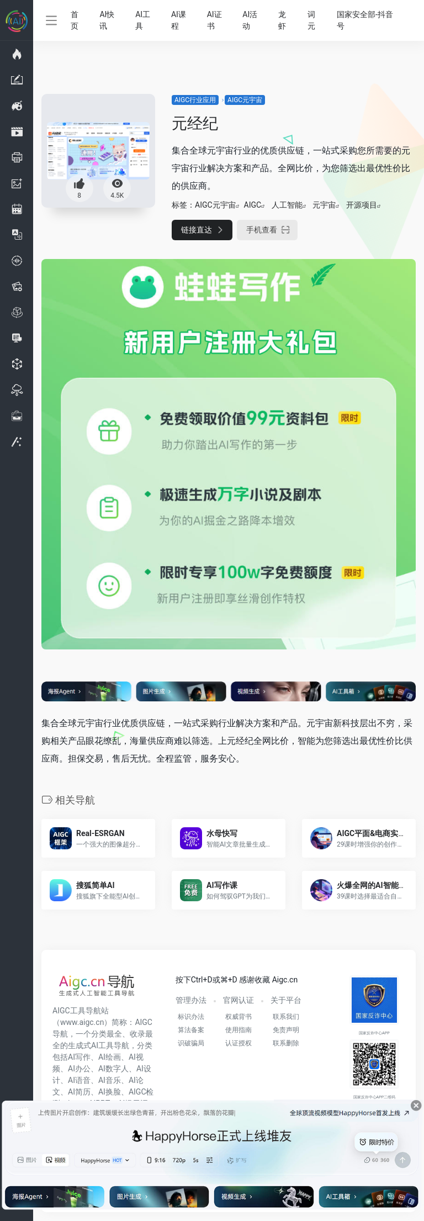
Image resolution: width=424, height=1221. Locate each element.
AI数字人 (113, 1068)
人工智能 (287, 204)
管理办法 (191, 1000)
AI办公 (79, 1068)
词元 (311, 20)
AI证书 (214, 20)
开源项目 (361, 204)
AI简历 (79, 1091)
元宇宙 (324, 204)
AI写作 (79, 1057)
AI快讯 (106, 20)
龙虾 (282, 20)
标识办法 (191, 1017)
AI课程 (178, 20)
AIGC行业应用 (195, 100)
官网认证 (238, 1000)
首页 (74, 20)
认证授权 (238, 1043)
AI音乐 (109, 1080)
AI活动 (249, 20)
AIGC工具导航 (76, 1010)
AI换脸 (109, 1091)
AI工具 (142, 20)
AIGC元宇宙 (244, 100)
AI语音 (79, 1080)
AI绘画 (109, 1057)
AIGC (253, 204)
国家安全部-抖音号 (365, 20)
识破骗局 (191, 1043)
